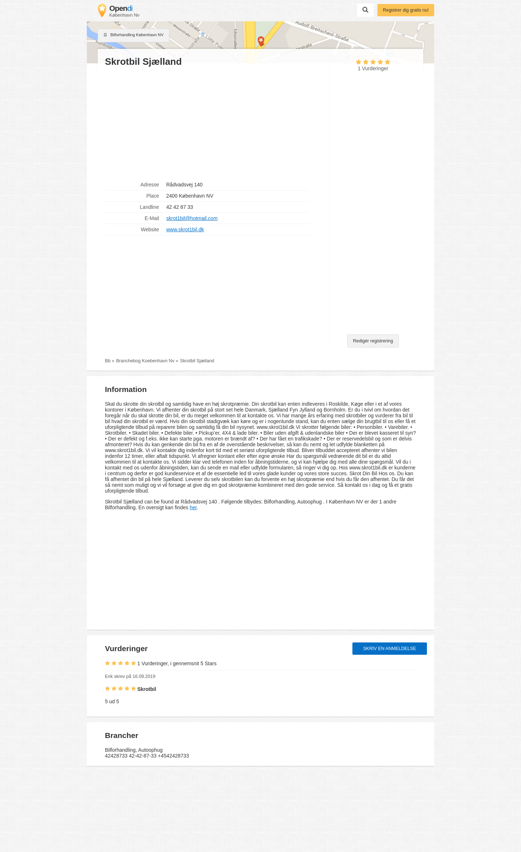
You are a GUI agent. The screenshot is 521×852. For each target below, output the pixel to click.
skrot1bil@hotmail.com (192, 218)
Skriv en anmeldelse (389, 648)
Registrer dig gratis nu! (406, 10)
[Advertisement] (213, 123)
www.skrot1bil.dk (185, 229)
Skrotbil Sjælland (197, 360)
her (193, 507)
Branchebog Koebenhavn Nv (145, 360)
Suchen (365, 10)
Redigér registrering (373, 340)
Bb (107, 360)
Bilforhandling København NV (133, 35)
